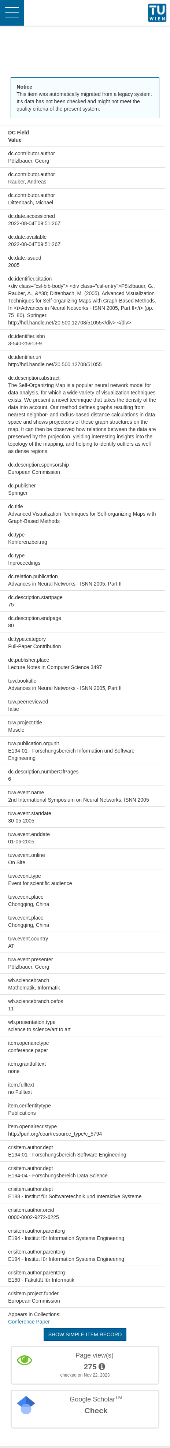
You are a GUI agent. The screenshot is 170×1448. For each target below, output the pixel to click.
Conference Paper (29, 1322)
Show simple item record (85, 1334)
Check (95, 1410)
